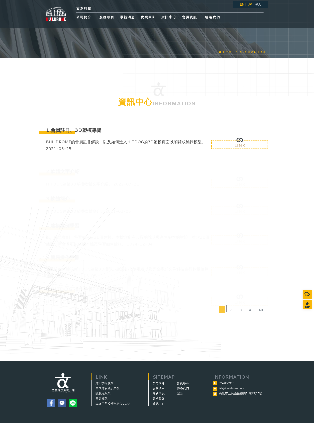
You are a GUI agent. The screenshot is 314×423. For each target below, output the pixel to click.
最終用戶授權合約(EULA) (113, 403)
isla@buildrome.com (231, 388)
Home (226, 52)
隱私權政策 (103, 393)
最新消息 (159, 393)
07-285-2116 (226, 383)
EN (242, 4)
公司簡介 (159, 383)
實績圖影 (159, 398)
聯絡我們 (183, 388)
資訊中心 (159, 403)
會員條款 (102, 398)
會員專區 (183, 383)
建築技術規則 (105, 383)
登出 (180, 393)
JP (250, 4)
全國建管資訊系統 (108, 388)
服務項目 (159, 388)
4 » (261, 310)
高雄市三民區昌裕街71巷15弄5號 (241, 393)
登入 (258, 4)
